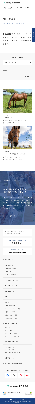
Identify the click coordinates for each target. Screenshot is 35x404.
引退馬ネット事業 (10, 312)
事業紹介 (7, 302)
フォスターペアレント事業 (12, 309)
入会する (7, 327)
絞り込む (6, 71)
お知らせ (7, 297)
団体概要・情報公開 (10, 275)
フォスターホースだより (12, 286)
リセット (29, 76)
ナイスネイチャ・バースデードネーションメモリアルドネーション (12, 349)
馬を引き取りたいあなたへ (13, 342)
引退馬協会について (10, 269)
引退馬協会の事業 (10, 306)
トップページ (9, 259)
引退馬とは (8, 272)
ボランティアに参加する (12, 336)
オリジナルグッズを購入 (12, 333)
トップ (4, 7)
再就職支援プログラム (11, 318)
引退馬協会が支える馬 (11, 280)
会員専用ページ (9, 358)
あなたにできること (9, 216)
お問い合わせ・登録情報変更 (14, 363)
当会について (9, 265)
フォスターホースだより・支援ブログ (19, 7)
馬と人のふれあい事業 (11, 315)
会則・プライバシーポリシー (17, 399)
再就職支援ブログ (10, 291)
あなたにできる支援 (11, 323)
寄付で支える (8, 330)
